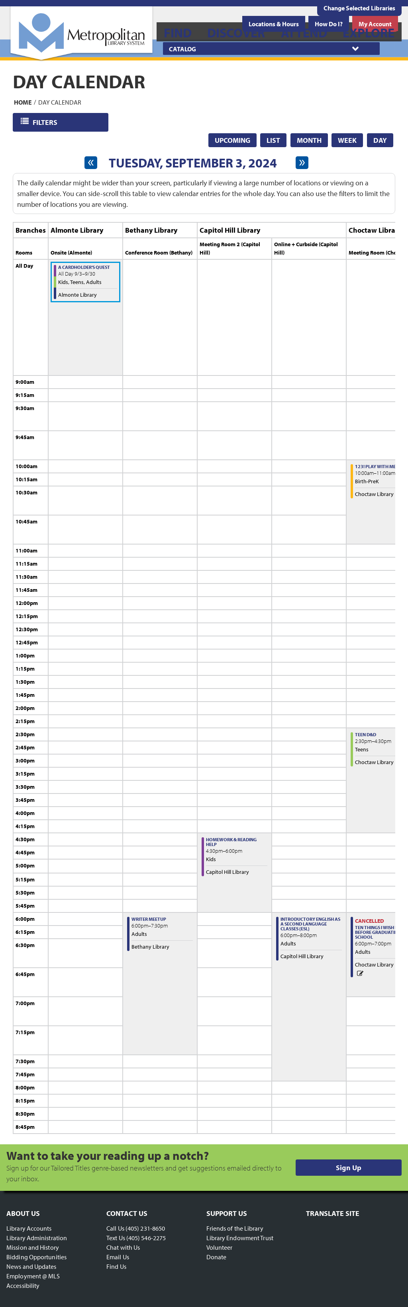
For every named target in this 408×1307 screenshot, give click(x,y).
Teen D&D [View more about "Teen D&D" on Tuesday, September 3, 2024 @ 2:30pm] (365, 734)
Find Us (116, 1266)
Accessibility (22, 1285)
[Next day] (302, 162)
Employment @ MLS (33, 1276)
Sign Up (348, 1167)
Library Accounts (29, 1228)
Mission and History (32, 1247)
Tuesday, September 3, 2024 (193, 163)
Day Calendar (59, 102)
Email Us (117, 1257)
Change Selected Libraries (359, 8)
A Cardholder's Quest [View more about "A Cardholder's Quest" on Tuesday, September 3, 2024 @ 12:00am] (84, 267)
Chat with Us (123, 1247)
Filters (46, 122)
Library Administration (36, 1238)
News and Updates (31, 1266)
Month (309, 140)
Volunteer (219, 1247)
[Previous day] (90, 162)
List (273, 140)
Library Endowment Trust (239, 1238)
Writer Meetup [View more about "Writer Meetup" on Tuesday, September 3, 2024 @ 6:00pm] (148, 919)
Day (380, 140)
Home (23, 102)
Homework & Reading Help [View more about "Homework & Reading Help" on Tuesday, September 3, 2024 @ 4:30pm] (231, 841)
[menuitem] (178, 31)
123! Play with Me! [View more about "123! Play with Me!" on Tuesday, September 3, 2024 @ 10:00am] (376, 466)
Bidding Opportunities (36, 1257)
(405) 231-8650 (145, 1228)
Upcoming (232, 140)
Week (347, 140)
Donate (216, 1257)
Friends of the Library (234, 1228)
